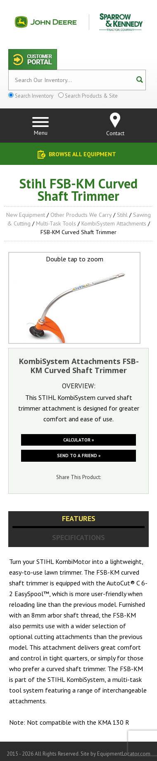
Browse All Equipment (82, 154)
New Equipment (25, 214)
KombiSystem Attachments (113, 223)
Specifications (78, 537)
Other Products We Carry (81, 214)
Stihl (122, 214)
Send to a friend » (78, 455)
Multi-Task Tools (56, 223)
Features (78, 518)
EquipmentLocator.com (123, 753)
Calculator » (78, 440)
